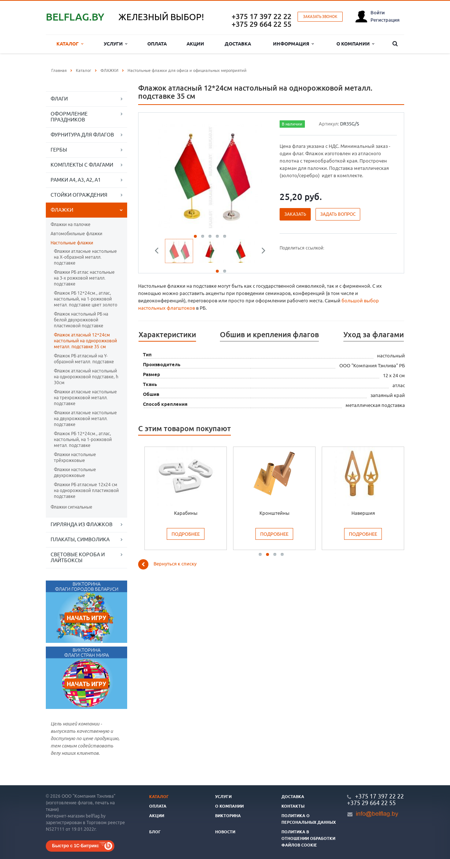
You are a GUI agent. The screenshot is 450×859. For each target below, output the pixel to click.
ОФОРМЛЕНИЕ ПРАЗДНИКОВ (69, 117)
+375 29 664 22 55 (261, 24)
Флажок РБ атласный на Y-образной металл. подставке (84, 358)
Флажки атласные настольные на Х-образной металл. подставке (85, 257)
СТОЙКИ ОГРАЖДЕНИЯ (79, 195)
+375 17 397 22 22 (261, 16)
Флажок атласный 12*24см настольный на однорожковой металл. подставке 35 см (85, 340)
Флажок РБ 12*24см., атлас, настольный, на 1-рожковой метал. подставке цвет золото (85, 299)
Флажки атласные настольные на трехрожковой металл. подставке (85, 397)
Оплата (157, 43)
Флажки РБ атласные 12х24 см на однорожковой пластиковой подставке (86, 490)
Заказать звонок (320, 17)
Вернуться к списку (167, 564)
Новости (225, 832)
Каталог (69, 44)
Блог (155, 832)
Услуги (115, 44)
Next (261, 251)
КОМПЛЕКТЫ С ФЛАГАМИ (82, 165)
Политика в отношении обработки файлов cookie (308, 838)
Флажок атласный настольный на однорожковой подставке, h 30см (86, 376)
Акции (195, 43)
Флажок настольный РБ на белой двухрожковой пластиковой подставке (81, 320)
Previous (159, 251)
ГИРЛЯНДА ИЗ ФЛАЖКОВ (81, 524)
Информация (293, 44)
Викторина (228, 815)
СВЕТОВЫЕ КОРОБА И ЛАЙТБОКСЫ (78, 557)
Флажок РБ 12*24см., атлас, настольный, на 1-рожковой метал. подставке (83, 439)
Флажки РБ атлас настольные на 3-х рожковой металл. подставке (84, 278)
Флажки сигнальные (71, 507)
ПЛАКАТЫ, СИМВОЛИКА (80, 539)
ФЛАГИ (59, 99)
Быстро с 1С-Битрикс (75, 845)
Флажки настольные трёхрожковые (75, 457)
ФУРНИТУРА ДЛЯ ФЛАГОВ (82, 135)
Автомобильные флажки (76, 233)
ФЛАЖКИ (62, 210)
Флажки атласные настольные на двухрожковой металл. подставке (85, 418)
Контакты (293, 806)
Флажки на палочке (71, 224)
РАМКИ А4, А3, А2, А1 (76, 180)
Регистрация (384, 19)
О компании (355, 44)
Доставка (238, 43)
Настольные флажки (72, 242)
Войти (377, 12)
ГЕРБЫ (59, 150)
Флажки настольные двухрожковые (75, 472)
